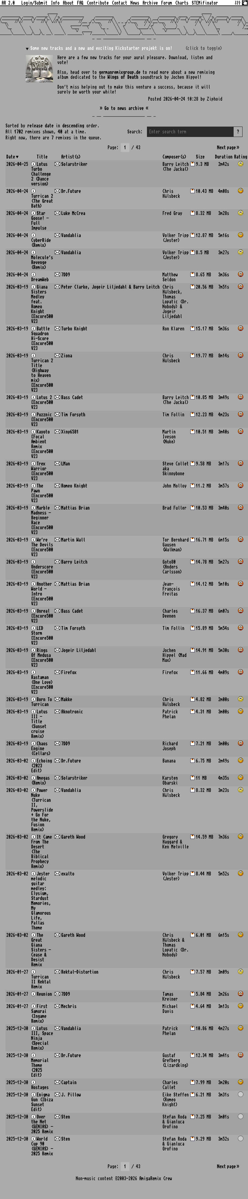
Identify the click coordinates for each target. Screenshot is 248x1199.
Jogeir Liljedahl (78, 650)
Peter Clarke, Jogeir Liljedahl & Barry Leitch (110, 287)
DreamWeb (40, 279)
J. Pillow (71, 1095)
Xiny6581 (70, 432)
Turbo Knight (74, 329)
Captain (68, 1082)
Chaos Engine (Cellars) (41, 748)
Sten (65, 1117)
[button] (240, 164)
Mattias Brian (75, 508)
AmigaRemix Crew (155, 1178)
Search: (135, 132)
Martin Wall (73, 540)
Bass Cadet (72, 397)
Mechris (68, 1006)
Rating (240, 157)
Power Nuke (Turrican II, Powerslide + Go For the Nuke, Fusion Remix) (42, 810)
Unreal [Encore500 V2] (42, 616)
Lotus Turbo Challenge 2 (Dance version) (41, 174)
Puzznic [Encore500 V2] (42, 419)
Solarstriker (74, 164)
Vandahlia (71, 235)
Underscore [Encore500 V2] (42, 572)
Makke (66, 699)
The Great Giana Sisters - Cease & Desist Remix (41, 950)
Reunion (44, 994)
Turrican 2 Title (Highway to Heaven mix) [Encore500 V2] (42, 375)
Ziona (66, 356)
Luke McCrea (73, 213)
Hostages (40, 1087)
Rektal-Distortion (79, 972)
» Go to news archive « (124, 108)
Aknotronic (72, 712)
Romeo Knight (74, 486)
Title (42, 157)
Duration (223, 157)
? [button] (238, 132)
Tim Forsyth (73, 414)
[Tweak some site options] (238, 2)
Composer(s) (175, 157)
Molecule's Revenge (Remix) (42, 262)
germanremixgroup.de (119, 72)
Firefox (68, 672)
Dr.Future (71, 191)
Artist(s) (71, 157)
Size (200, 157)
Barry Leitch (74, 562)
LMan (65, 464)
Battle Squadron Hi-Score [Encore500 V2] (42, 339)
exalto (67, 874)
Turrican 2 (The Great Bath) (42, 201)
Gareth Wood (73, 837)
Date (10, 157)
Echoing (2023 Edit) (41, 766)
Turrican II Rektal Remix (41, 982)
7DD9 (65, 275)
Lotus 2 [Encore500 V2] (42, 402)
